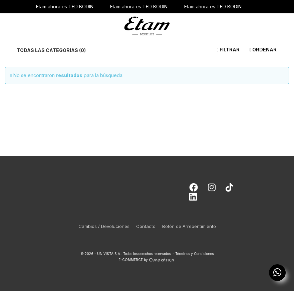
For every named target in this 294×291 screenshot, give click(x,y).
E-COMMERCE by (147, 260)
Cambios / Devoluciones (103, 226)
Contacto (146, 226)
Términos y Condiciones (194, 254)
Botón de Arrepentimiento (189, 226)
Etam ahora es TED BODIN (64, 6)
